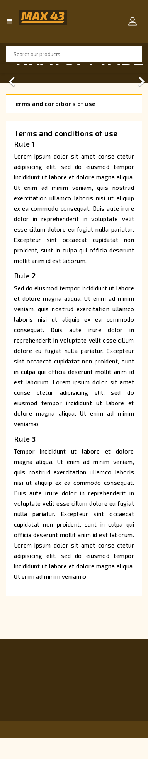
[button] (11, 68)
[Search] (74, 54)
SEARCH (134, 54)
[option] (74, 68)
